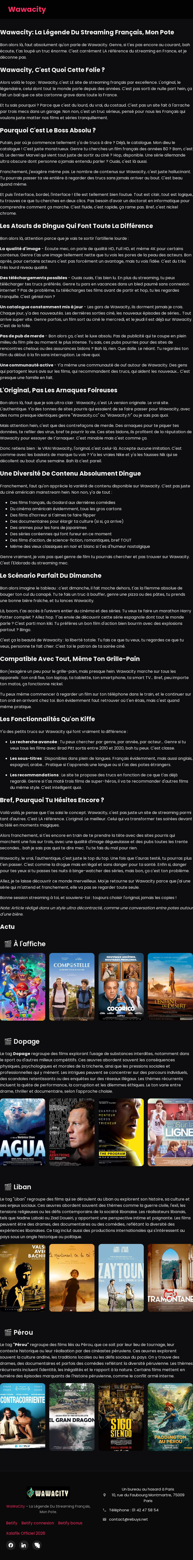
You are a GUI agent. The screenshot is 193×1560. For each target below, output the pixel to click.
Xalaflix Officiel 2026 (25, 1533)
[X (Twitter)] (37, 1545)
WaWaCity (15, 1506)
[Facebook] (11, 1545)
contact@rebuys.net (128, 1519)
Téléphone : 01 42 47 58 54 (134, 1510)
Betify (11, 1523)
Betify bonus (70, 1523)
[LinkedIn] (24, 1545)
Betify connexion (37, 1523)
